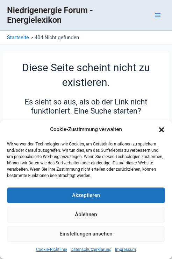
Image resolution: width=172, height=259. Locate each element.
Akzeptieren (86, 195)
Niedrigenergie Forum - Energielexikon (50, 15)
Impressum (125, 249)
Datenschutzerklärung (91, 249)
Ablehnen (86, 214)
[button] (161, 129)
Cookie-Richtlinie (51, 249)
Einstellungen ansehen (85, 234)
